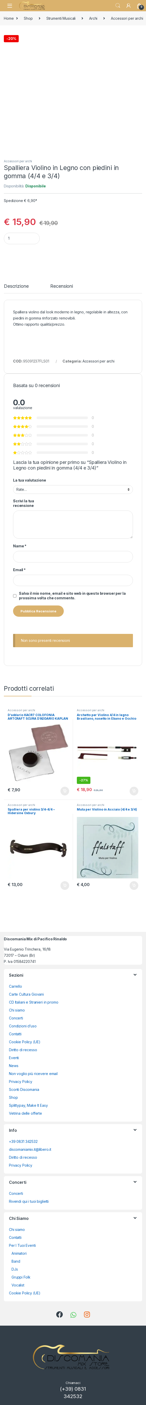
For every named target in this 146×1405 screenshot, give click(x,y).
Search (118, 5)
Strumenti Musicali (61, 18)
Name (19, 546)
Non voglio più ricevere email (33, 1073)
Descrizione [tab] (16, 286)
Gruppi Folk (21, 1277)
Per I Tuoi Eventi (22, 1245)
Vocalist (18, 1285)
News (13, 1065)
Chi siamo (17, 1010)
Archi (93, 18)
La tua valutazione (29, 480)
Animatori (19, 1253)
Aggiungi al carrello (76, 254)
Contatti (15, 1034)
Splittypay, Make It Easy (28, 1105)
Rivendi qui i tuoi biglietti (29, 1201)
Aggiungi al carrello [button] (64, 791)
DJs (15, 1269)
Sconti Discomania (24, 1089)
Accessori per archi (18, 161)
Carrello (15, 986)
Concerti (16, 1018)
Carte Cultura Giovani (26, 994)
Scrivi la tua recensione (23, 503)
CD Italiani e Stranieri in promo (33, 1002)
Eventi (14, 1058)
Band (16, 1261)
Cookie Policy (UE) (24, 1042)
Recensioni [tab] (61, 286)
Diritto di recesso (23, 1050)
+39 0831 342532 (23, 1141)
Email (19, 570)
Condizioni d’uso (23, 1026)
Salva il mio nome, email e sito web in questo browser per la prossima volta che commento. (72, 595)
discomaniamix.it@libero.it (30, 1149)
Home (9, 18)
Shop (28, 18)
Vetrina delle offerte (25, 1113)
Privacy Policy (20, 1081)
